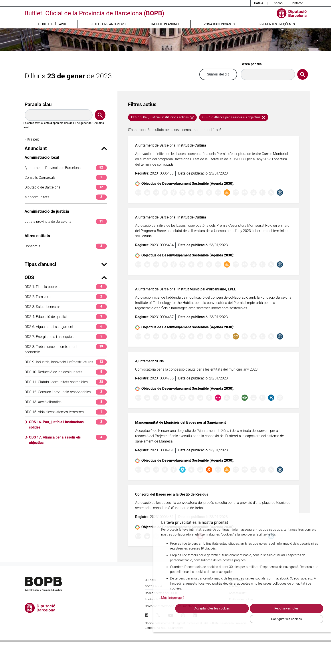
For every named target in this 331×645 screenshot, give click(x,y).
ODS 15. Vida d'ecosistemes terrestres (66, 412)
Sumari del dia (218, 74)
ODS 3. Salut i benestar (66, 306)
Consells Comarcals (66, 177)
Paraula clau (38, 104)
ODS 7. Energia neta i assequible (66, 336)
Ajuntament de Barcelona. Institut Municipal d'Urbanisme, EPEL (185, 289)
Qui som (150, 579)
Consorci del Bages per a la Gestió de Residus (171, 494)
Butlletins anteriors (108, 24)
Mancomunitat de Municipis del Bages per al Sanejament (180, 422)
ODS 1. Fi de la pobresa (66, 286)
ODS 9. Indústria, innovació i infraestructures (66, 362)
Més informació (172, 608)
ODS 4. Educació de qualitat (66, 316)
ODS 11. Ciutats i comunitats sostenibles (66, 382)
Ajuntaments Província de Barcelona (66, 167)
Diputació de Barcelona (66, 187)
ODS (66, 277)
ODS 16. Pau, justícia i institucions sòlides (68, 424)
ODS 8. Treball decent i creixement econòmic (66, 349)
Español (277, 3)
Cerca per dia (251, 64)
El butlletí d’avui (52, 24)
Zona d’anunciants (219, 24)
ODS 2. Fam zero (66, 296)
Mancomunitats (66, 197)
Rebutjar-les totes (249, 619)
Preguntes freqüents (277, 24)
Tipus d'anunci (66, 264)
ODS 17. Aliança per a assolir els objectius (68, 440)
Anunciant (66, 148)
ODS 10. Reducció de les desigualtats (66, 372)
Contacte (297, 3)
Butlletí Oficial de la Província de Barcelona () (94, 13)
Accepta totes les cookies (200, 619)
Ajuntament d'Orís (149, 361)
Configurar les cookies (298, 619)
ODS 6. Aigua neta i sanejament (66, 326)
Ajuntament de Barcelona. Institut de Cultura (170, 145)
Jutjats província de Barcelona (66, 221)
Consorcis (66, 246)
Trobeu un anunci (164, 24)
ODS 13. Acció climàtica (66, 402)
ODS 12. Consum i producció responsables (66, 392)
